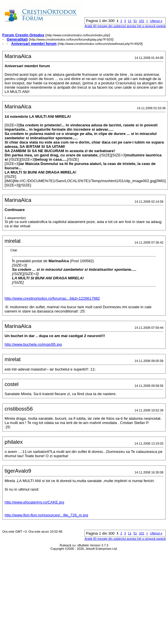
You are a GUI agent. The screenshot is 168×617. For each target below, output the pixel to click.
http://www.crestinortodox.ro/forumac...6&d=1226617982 (52, 298)
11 (129, 21)
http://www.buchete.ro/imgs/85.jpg (33, 344)
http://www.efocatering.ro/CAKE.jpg (34, 502)
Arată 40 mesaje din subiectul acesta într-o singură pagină (125, 26)
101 (141, 21)
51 (135, 21)
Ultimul (156, 21)
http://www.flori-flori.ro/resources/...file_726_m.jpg (46, 515)
